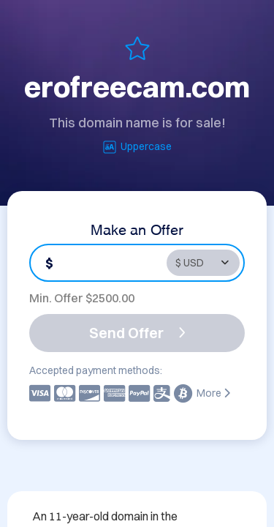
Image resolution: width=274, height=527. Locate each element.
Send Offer (137, 333)
